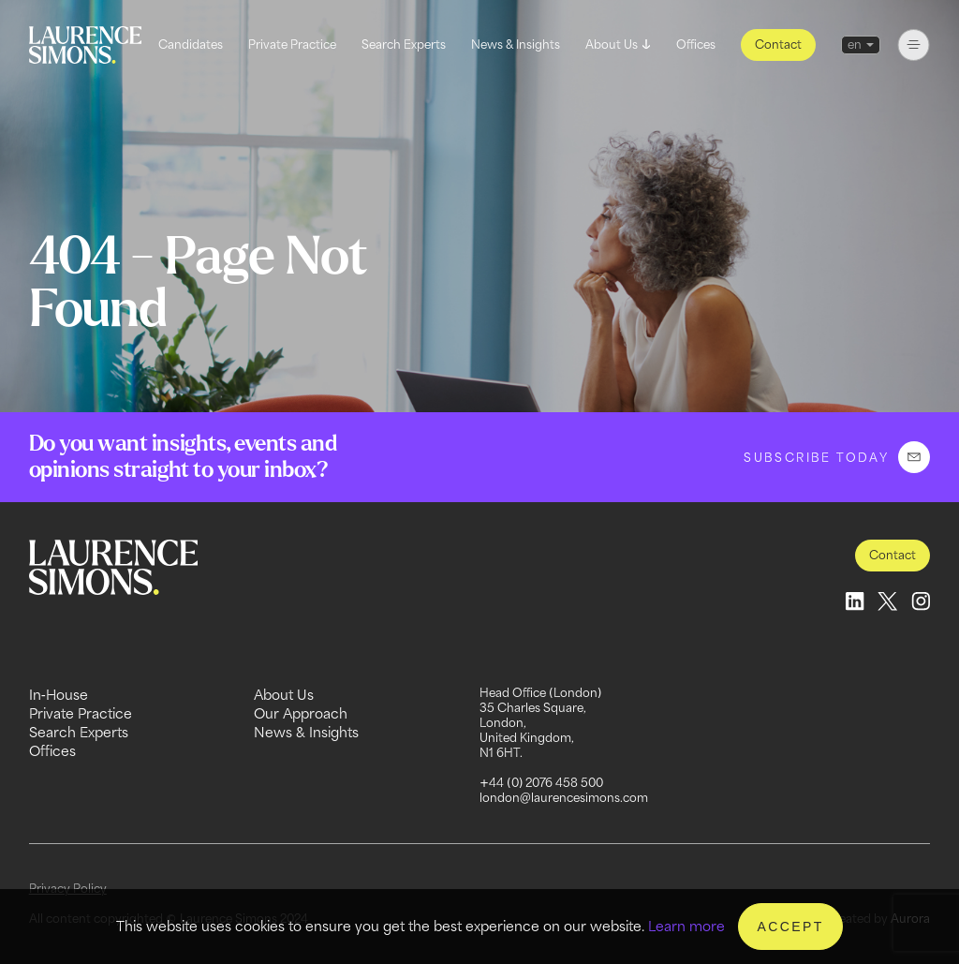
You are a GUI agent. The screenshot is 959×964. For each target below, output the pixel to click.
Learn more (686, 926)
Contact (778, 44)
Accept (790, 926)
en (855, 44)
